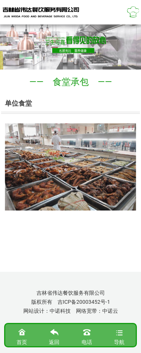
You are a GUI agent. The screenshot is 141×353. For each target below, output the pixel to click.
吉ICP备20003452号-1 (84, 302)
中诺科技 (60, 311)
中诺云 (110, 311)
